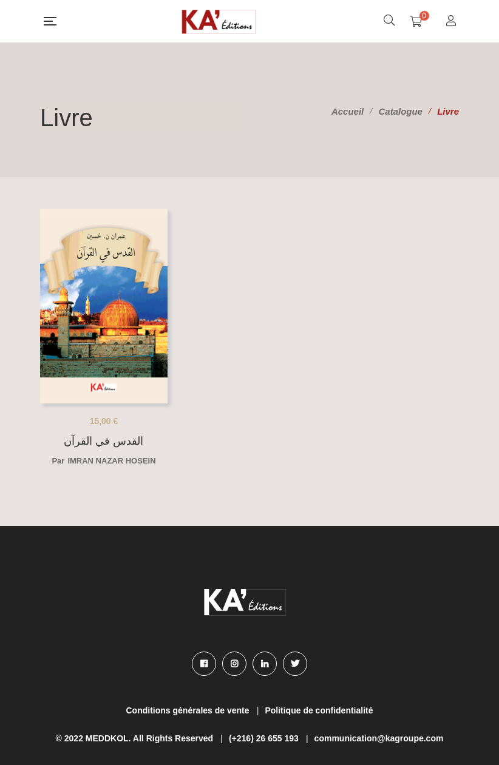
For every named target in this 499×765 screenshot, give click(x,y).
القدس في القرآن (103, 441)
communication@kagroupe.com (379, 738)
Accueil (347, 111)
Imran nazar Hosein (111, 460)
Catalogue (400, 111)
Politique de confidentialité (319, 710)
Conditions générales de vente (188, 710)
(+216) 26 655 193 (264, 738)
